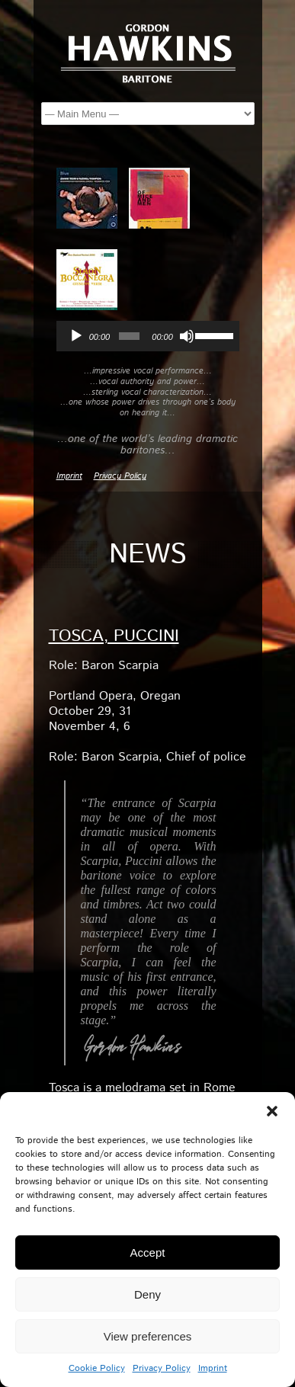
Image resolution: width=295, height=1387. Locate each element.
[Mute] (186, 336)
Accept (147, 1252)
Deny (147, 1294)
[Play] (76, 336)
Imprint (212, 1368)
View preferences (148, 1336)
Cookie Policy (97, 1368)
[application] (147, 336)
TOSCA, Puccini (114, 636)
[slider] (129, 336)
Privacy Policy (162, 1368)
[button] (272, 1111)
